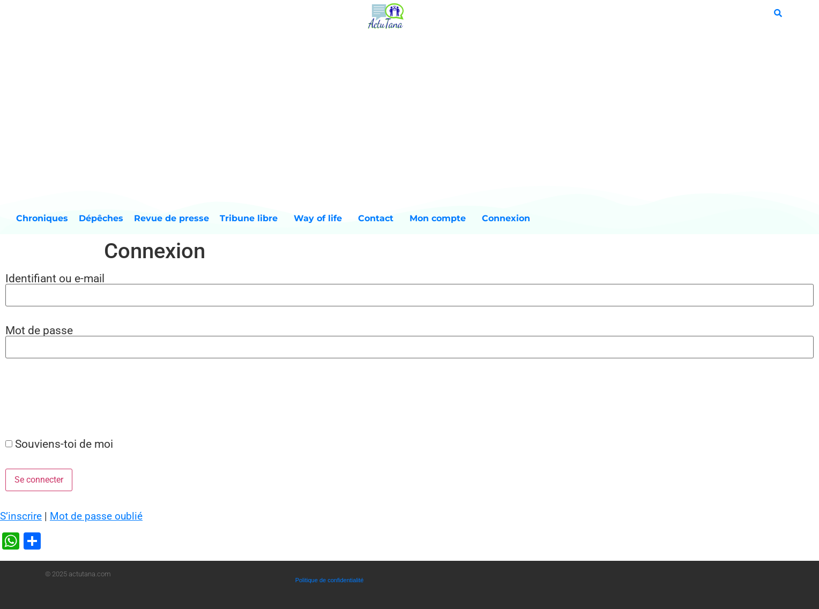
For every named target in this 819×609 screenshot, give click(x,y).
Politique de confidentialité (329, 580)
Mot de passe (39, 330)
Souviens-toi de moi (64, 443)
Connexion (506, 218)
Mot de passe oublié (96, 516)
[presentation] (81, 397)
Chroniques (42, 218)
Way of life (320, 218)
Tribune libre (251, 218)
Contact (378, 218)
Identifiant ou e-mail (55, 278)
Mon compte (440, 218)
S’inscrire (21, 516)
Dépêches (101, 218)
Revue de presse (171, 218)
